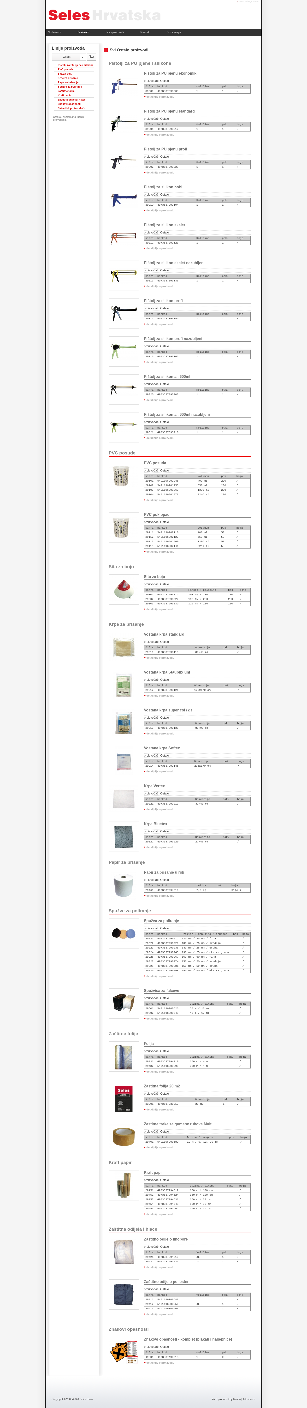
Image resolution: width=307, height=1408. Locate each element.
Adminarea (249, 1399)
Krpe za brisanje (68, 78)
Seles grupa (174, 32)
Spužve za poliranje (70, 86)
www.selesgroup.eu (249, 1)
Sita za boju (65, 73)
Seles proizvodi (115, 32)
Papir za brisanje (68, 82)
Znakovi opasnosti (69, 103)
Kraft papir (64, 95)
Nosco (237, 1399)
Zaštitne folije (66, 90)
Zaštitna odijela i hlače (72, 99)
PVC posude (65, 69)
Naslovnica (54, 32)
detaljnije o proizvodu (160, 96)
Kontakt (145, 32)
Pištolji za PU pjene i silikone (76, 65)
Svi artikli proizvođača (71, 108)
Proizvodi (83, 32)
